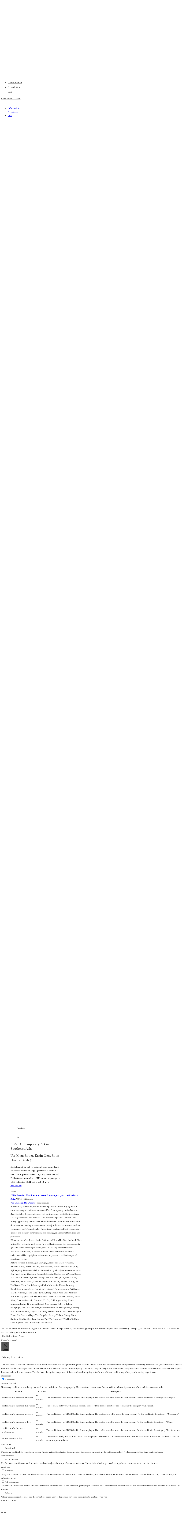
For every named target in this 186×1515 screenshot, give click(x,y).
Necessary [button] (6, 1375)
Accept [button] (22, 1336)
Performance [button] (7, 1455)
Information (13, 108)
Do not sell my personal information (18, 1332)
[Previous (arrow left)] (2, 1512)
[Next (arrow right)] (5, 1512)
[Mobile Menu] (13, 98)
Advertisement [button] (8, 1478)
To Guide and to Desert (23, 1202)
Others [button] (4, 1489)
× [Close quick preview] (1, 1504)
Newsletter (13, 111)
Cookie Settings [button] (9, 1336)
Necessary (10, 1379)
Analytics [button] (5, 1466)
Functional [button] (6, 1444)
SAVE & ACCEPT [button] (9, 1500)
